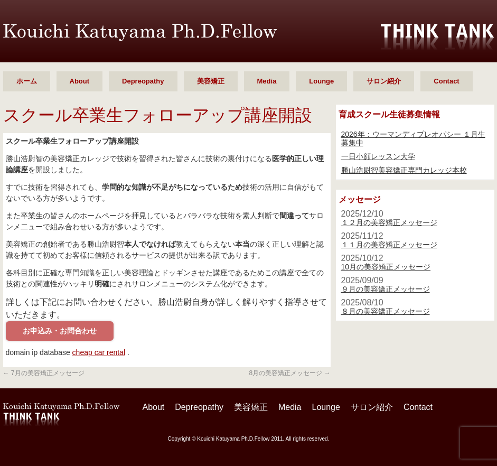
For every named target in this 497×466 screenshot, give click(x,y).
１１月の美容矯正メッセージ (389, 244)
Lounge (321, 81)
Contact (446, 81)
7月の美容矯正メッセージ (44, 373)
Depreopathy (143, 81)
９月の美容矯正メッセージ (385, 289)
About (80, 81)
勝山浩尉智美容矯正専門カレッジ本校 (404, 170)
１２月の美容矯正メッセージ (389, 222)
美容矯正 (210, 81)
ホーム (26, 81)
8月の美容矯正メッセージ (289, 373)
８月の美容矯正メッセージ (385, 311)
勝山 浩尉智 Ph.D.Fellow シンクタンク (140, 32)
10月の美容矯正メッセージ (386, 267)
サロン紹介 (384, 81)
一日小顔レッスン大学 (378, 156)
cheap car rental (98, 352)
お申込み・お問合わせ (60, 331)
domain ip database (38, 352)
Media (267, 81)
